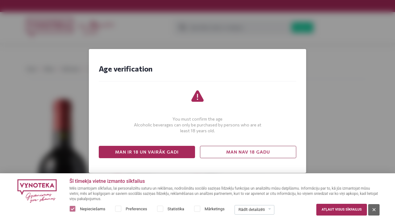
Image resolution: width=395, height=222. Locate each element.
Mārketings (215, 209)
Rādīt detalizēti (252, 209)
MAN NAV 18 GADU (248, 151)
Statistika (176, 209)
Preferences (136, 209)
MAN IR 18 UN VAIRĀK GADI (147, 151)
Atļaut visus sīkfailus (342, 210)
